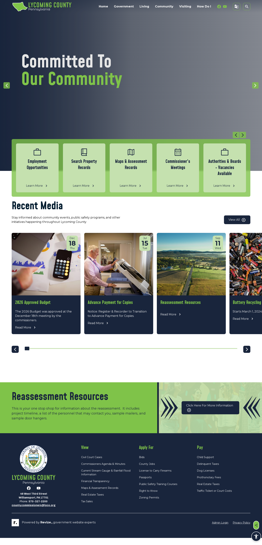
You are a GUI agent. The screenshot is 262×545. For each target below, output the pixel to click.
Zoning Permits (149, 504)
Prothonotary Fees (209, 484)
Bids (141, 464)
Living (144, 6)
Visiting (185, 6)
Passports (145, 484)
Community (164, 6)
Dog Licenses (205, 477)
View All (237, 220)
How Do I (204, 6)
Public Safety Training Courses (158, 491)
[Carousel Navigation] (129, 135)
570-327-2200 (38, 508)
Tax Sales (87, 508)
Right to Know (148, 498)
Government (124, 6)
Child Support (205, 464)
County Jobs (147, 471)
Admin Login (220, 529)
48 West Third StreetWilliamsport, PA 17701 (33, 503)
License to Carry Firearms (155, 477)
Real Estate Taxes (92, 501)
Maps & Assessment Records (99, 495)
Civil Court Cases (91, 464)
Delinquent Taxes (208, 471)
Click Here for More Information (209, 415)
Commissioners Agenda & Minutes (103, 471)
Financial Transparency (95, 488)
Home (103, 6)
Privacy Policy (241, 529)
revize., (46, 529)
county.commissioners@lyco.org (33, 512)
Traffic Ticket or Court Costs (214, 498)
